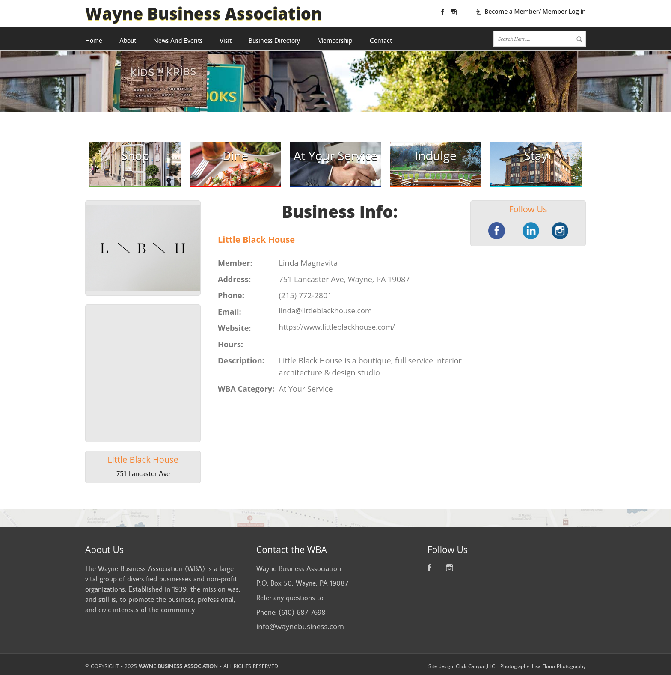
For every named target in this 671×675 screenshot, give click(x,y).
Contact (381, 40)
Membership (335, 40)
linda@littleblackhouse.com (325, 310)
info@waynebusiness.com (300, 626)
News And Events (177, 40)
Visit (226, 40)
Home (93, 40)
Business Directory (274, 40)
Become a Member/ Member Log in (535, 11)
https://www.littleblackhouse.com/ (337, 327)
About (127, 40)
